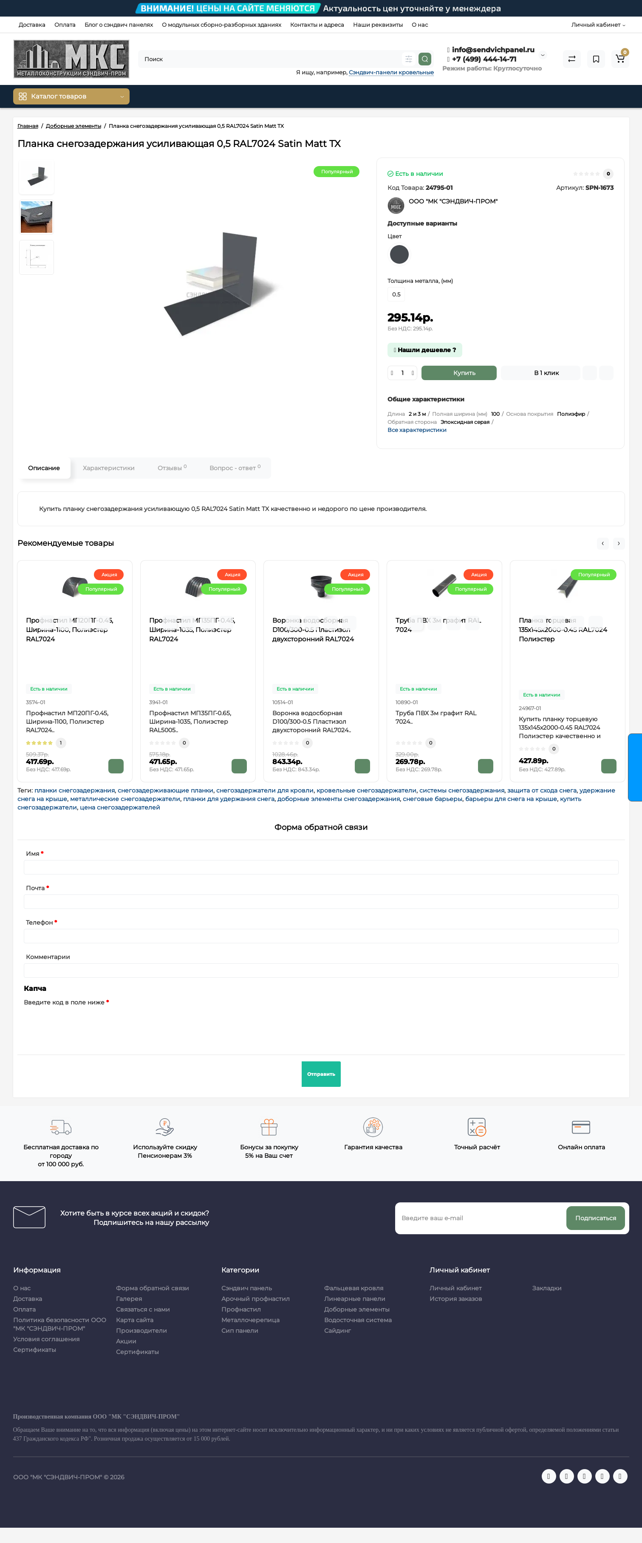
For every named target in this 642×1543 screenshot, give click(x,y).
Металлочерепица (250, 1320)
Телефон (39, 922)
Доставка (32, 24)
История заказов (456, 1299)
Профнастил (241, 1309)
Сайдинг (337, 1330)
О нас (420, 24)
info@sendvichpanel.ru (491, 50)
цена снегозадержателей (120, 807)
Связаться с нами (143, 1309)
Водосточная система (358, 1320)
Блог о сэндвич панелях (119, 24)
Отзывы (172, 468)
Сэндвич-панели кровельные (391, 72)
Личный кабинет (456, 1288)
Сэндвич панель (246, 1288)
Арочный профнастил (255, 1299)
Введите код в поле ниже (64, 1002)
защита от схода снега (542, 790)
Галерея (129, 1299)
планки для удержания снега (228, 799)
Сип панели (239, 1330)
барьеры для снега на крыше (511, 799)
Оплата (65, 24)
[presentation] (88, 1025)
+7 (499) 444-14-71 (482, 59)
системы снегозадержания (461, 790)
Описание (44, 468)
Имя (32, 854)
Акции (126, 1341)
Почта (35, 888)
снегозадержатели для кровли (265, 790)
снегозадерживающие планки (165, 790)
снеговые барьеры (432, 799)
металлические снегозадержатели (125, 799)
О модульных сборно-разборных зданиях (221, 24)
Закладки (547, 1288)
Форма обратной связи (152, 1288)
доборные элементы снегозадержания (338, 799)
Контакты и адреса (317, 24)
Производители (141, 1330)
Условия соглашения (46, 1339)
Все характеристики (417, 429)
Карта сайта (134, 1320)
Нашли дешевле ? (425, 350)
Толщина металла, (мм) (420, 280)
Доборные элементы (357, 1309)
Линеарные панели (354, 1299)
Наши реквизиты (378, 24)
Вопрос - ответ (234, 468)
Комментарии (48, 957)
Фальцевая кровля (353, 1288)
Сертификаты (34, 1350)
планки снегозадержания (74, 790)
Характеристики (109, 468)
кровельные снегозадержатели (366, 790)
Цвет (394, 236)
